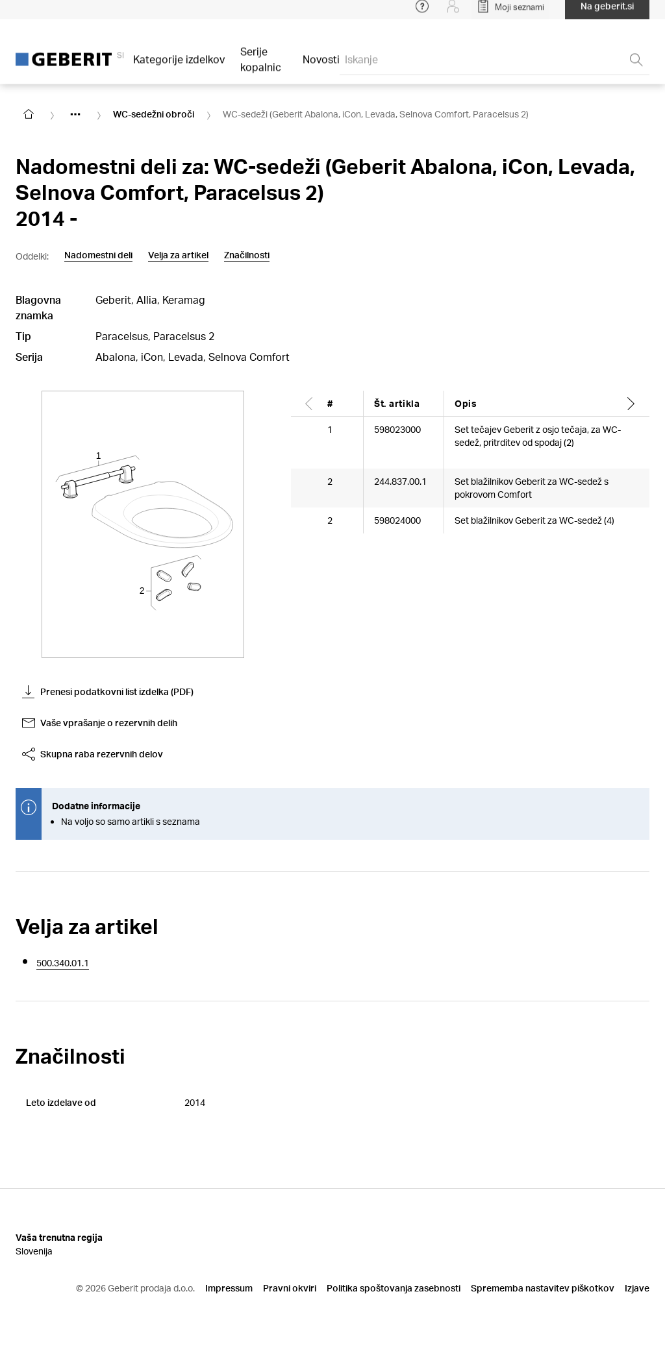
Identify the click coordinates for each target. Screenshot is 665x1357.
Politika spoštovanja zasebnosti (393, 1287)
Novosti (321, 66)
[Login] (453, 13)
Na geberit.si (607, 12)
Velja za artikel (178, 255)
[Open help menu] (422, 13)
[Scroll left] (309, 403)
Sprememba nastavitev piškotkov (542, 1287)
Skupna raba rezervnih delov (92, 754)
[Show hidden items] (75, 114)
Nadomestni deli (98, 255)
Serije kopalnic (260, 65)
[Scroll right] (631, 403)
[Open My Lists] (510, 13)
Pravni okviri (289, 1287)
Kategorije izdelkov (179, 66)
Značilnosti (247, 255)
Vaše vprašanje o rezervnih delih (99, 722)
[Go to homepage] (29, 114)
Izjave (637, 1287)
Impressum (229, 1287)
